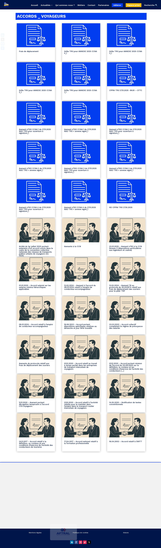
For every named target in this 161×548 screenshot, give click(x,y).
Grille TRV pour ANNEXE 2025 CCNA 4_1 (80, 52)
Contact (91, 5)
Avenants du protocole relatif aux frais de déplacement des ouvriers (34, 364)
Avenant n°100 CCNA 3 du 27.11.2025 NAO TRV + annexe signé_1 (125, 169)
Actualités (45, 5)
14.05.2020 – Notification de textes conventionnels (125, 403)
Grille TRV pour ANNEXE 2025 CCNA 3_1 (125, 52)
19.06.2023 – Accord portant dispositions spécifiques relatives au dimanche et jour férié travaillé (80, 326)
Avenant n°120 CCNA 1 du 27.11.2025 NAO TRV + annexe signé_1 (80, 130)
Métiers (81, 5)
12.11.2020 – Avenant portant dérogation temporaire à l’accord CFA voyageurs (34, 404)
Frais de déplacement (28, 51)
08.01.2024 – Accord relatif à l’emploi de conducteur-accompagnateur (36, 325)
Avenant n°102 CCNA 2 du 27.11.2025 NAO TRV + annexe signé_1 (35, 169)
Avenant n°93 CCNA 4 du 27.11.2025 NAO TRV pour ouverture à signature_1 (35, 209)
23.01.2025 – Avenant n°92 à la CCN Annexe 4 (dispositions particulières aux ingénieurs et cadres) (125, 248)
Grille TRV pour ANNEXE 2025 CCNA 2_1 (35, 91)
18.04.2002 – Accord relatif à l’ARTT (125, 441)
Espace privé (133, 5)
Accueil (34, 5)
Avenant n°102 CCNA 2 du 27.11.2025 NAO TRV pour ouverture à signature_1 (125, 131)
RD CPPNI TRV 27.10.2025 (120, 207)
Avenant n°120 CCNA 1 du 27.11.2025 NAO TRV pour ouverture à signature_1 (35, 131)
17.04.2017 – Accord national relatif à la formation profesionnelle (81, 442)
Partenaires (103, 5)
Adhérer (117, 5)
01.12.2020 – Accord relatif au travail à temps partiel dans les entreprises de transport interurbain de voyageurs (80, 366)
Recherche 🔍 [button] (151, 5)
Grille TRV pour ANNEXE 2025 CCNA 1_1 (80, 91)
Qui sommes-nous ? (65, 5)
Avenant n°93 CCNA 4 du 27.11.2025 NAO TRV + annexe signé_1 (80, 208)
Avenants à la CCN (72, 246)
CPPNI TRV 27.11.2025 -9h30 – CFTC (125, 90)
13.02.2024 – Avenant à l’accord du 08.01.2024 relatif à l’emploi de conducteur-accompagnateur (80, 287)
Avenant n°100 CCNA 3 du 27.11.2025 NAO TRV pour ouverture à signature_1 (80, 170)
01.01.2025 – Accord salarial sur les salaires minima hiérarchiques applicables (35, 287)
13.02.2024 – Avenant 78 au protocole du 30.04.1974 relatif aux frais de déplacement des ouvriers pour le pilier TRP (125, 288)
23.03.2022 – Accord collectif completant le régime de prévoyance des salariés (126, 326)
